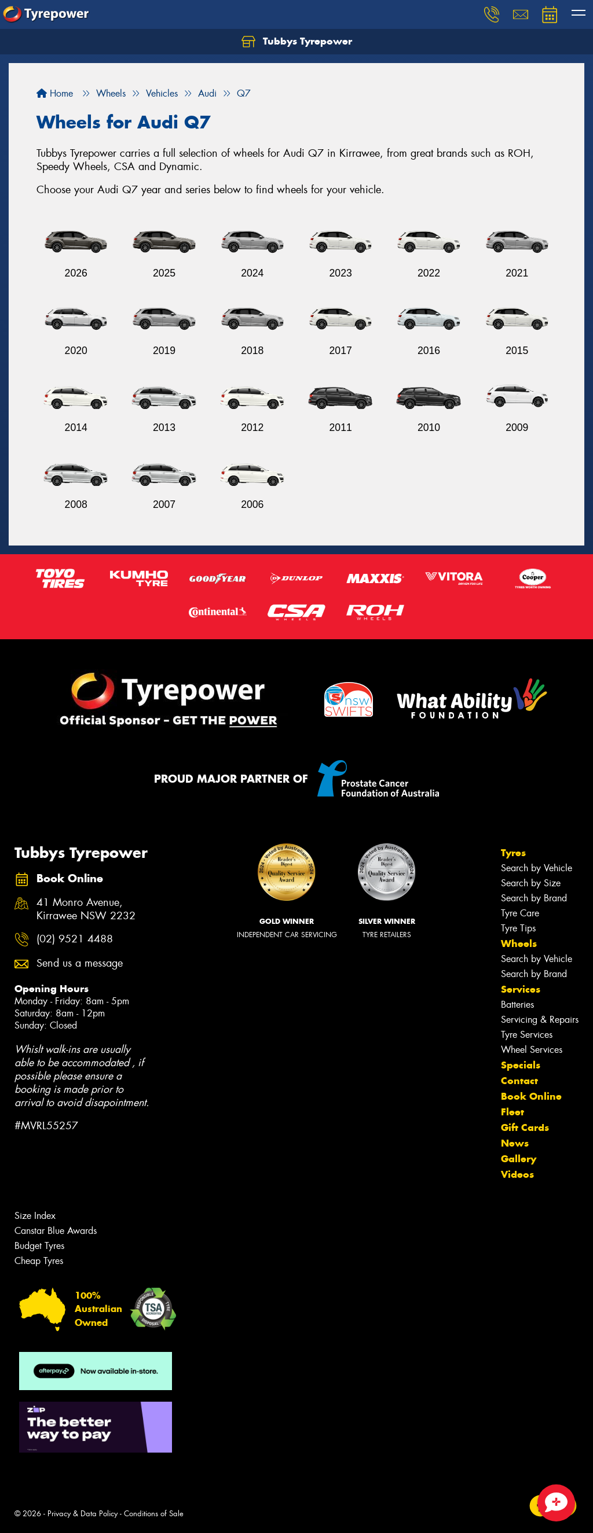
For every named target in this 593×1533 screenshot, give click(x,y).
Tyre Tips (518, 928)
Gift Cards (525, 1127)
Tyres (513, 852)
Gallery (518, 1158)
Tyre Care (520, 913)
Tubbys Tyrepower (296, 42)
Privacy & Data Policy (82, 1514)
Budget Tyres (39, 1246)
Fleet (512, 1111)
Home (54, 93)
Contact (519, 1080)
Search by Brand (534, 898)
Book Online (531, 1096)
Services (520, 989)
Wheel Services (531, 1050)
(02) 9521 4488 (74, 939)
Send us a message (79, 963)
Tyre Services (526, 1035)
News (515, 1143)
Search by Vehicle (536, 868)
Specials (520, 1065)
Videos (517, 1174)
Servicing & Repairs (540, 1020)
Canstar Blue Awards (55, 1231)
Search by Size (531, 883)
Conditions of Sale (154, 1514)
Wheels (519, 943)
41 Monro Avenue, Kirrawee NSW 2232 (86, 909)
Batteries (517, 1004)
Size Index (35, 1216)
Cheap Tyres (38, 1261)
